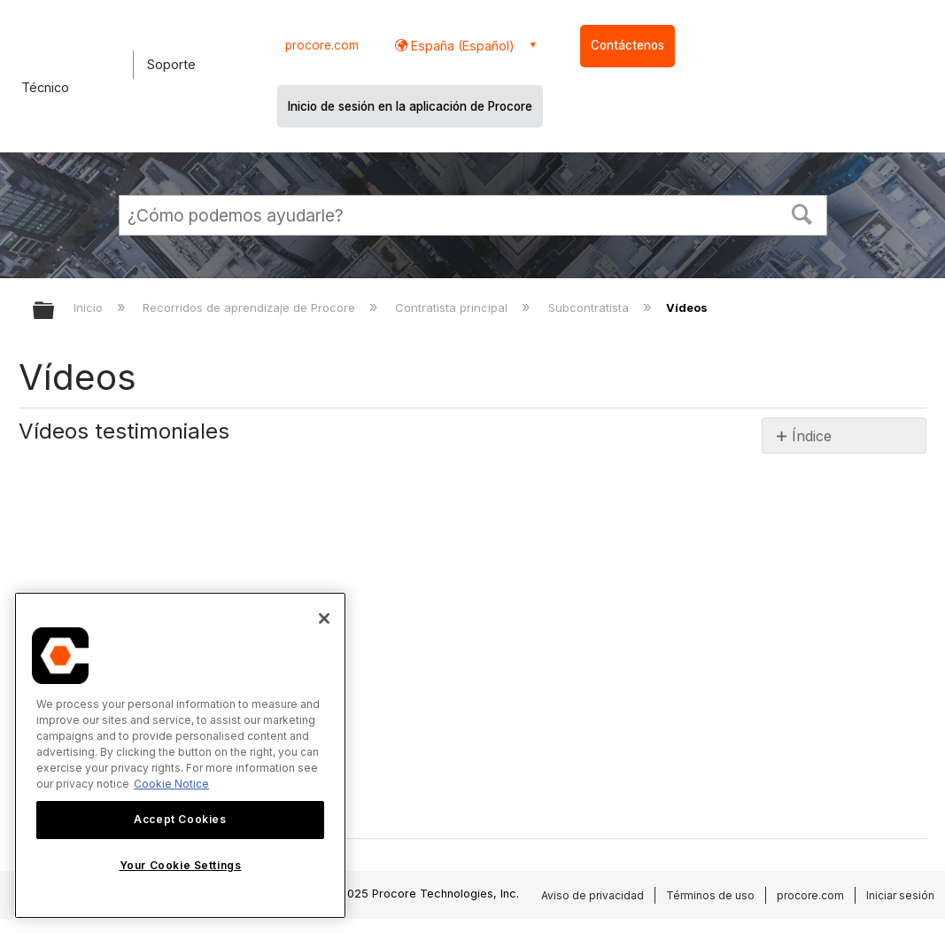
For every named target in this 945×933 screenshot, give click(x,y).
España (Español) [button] (461, 45)
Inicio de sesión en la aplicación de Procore (410, 106)
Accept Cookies (180, 819)
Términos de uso (710, 895)
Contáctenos (627, 45)
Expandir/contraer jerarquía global (55, 311)
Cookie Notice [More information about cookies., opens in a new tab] (171, 783)
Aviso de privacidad (592, 895)
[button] (801, 212)
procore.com (322, 45)
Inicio (90, 307)
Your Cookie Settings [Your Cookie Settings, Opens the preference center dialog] (181, 865)
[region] (180, 755)
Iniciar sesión (900, 895)
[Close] (324, 618)
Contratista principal (453, 307)
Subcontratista (590, 307)
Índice (812, 436)
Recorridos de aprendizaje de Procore (251, 307)
